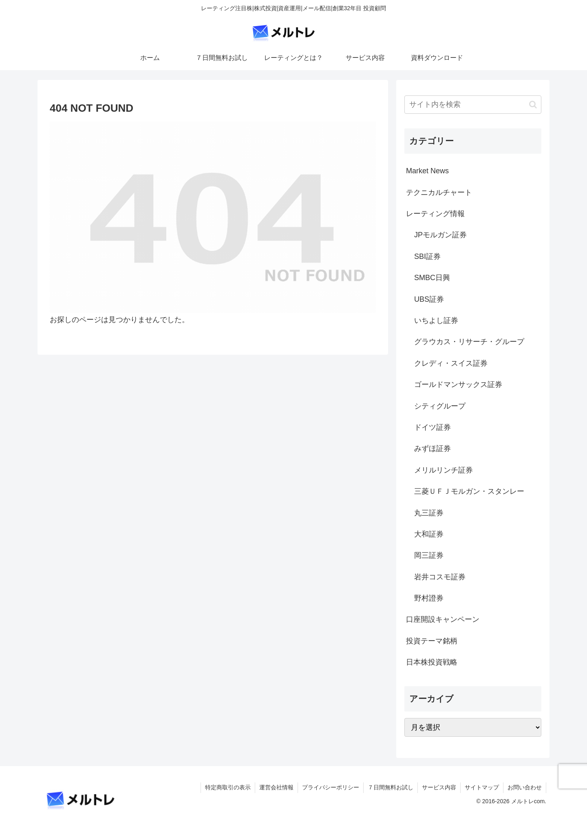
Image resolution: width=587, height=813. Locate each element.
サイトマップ (482, 787)
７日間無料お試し (390, 787)
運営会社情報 (276, 787)
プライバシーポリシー (330, 787)
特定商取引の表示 (228, 787)
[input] (472, 104)
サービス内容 (439, 787)
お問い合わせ (525, 787)
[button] (533, 104)
